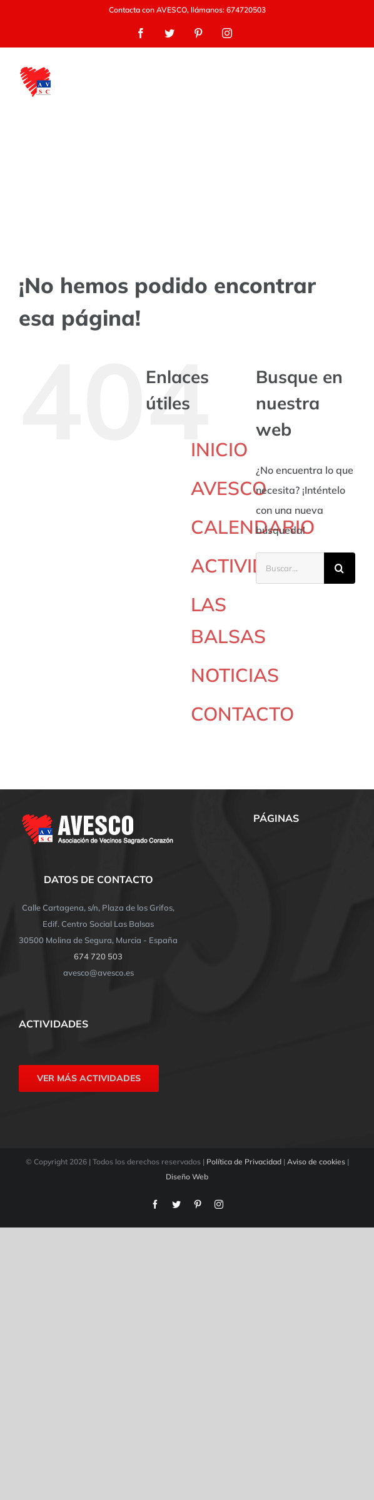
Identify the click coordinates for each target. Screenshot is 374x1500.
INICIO (219, 449)
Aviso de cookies (316, 1161)
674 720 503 (98, 956)
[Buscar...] (290, 568)
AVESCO (228, 488)
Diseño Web (187, 1176)
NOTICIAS (235, 675)
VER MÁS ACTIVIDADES (89, 1078)
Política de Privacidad (243, 1161)
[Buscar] (339, 568)
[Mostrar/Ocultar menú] (347, 82)
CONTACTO (242, 714)
